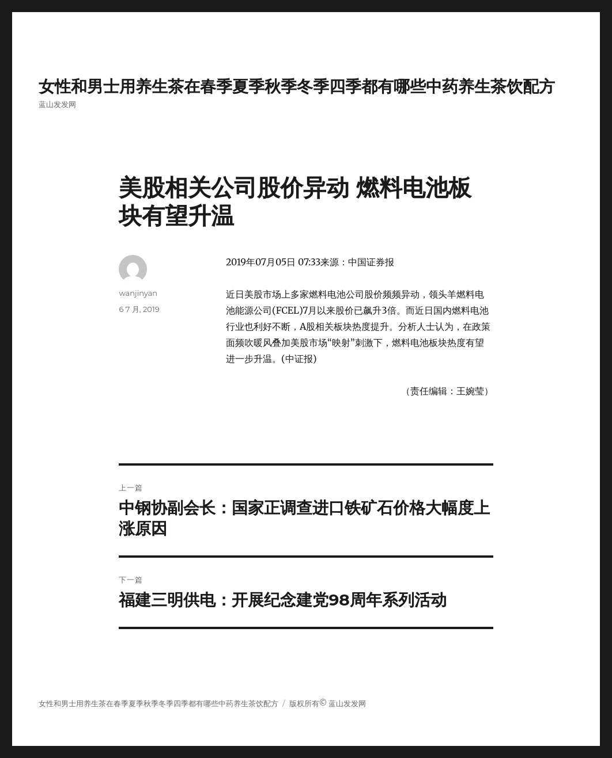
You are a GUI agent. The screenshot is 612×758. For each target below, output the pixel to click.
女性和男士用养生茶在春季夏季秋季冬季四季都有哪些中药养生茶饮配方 (297, 86)
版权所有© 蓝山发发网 (328, 704)
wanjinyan (138, 293)
